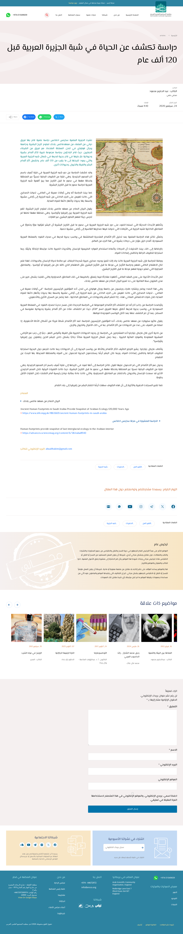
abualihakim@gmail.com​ (59, 449)
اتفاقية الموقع (151, 925)
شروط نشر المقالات (167, 925)
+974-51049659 (20, 15)
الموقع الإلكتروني (167, 780)
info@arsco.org (88, 887)
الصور (175, 892)
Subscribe (142, 847)
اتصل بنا (59, 15)
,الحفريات (120, 467)
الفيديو (174, 898)
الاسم (173, 750)
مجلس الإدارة (59, 883)
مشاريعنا (61, 895)
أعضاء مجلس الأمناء (57, 907)
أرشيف (139, 925)
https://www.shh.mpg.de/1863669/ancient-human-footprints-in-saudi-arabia (63, 413)
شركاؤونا (61, 913)
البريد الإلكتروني (167, 765)
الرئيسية (174, 35)
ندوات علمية (91, 15)
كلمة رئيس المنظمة (57, 889)
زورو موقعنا (73, 3)
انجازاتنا (62, 901)
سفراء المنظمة (74, 15)
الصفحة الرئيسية (132, 15)
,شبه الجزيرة (103, 467)
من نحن (117, 15)
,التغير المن (137, 467)
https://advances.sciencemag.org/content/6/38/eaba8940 (54, 433)
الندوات (174, 904)
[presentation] (9, 605)
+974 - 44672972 (88, 882)
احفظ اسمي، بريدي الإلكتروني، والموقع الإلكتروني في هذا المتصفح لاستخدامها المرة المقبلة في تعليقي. (134, 798)
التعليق (172, 707)
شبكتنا (105, 15)
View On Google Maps (27, 897)
